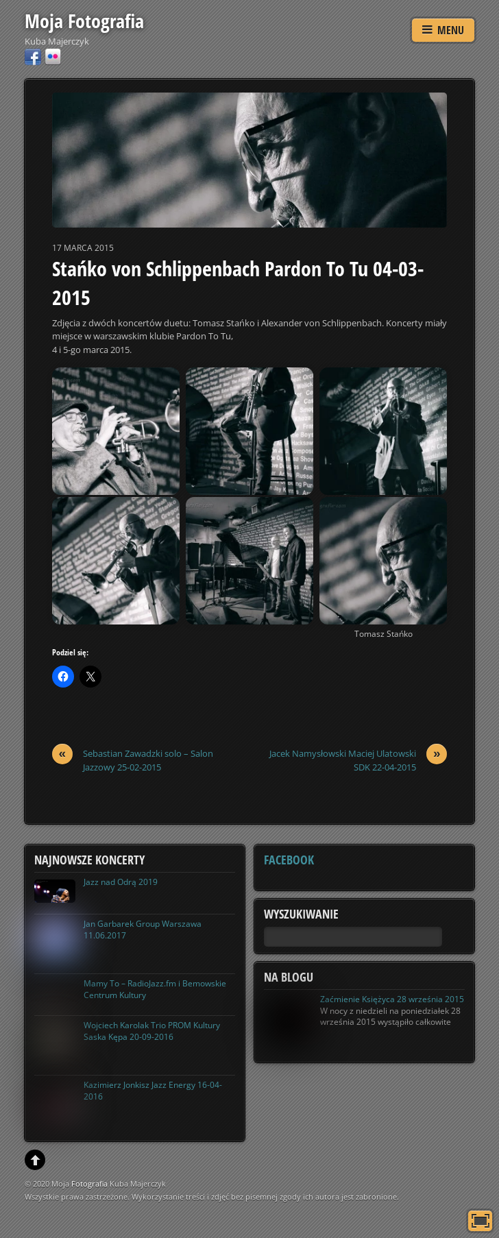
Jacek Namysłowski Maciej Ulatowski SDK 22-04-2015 (358, 760)
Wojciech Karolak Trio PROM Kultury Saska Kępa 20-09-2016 (152, 1031)
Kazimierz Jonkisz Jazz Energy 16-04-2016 (153, 1090)
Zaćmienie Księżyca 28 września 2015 (392, 999)
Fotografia (89, 1183)
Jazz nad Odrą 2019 (121, 882)
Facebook (289, 859)
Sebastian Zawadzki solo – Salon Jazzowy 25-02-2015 (132, 760)
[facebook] (33, 56)
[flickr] (53, 56)
